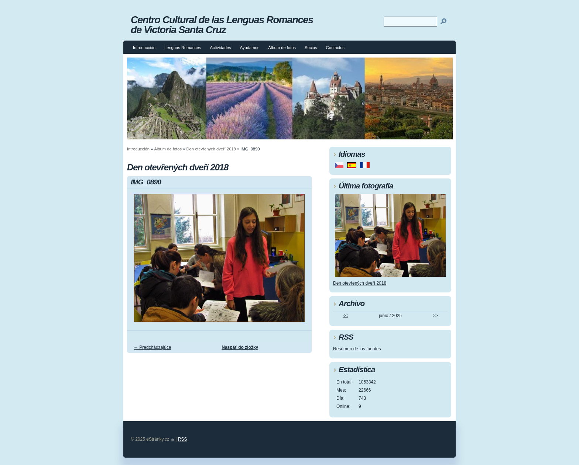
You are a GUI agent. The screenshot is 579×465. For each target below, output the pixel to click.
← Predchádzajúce (152, 347)
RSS (182, 439)
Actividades (220, 47)
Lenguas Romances (182, 47)
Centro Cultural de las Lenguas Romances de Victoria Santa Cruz (222, 24)
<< (345, 315)
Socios (311, 47)
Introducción (144, 47)
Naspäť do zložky (240, 347)
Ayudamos (250, 47)
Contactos (335, 47)
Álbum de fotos (282, 47)
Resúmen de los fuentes (357, 348)
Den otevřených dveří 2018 (211, 149)
